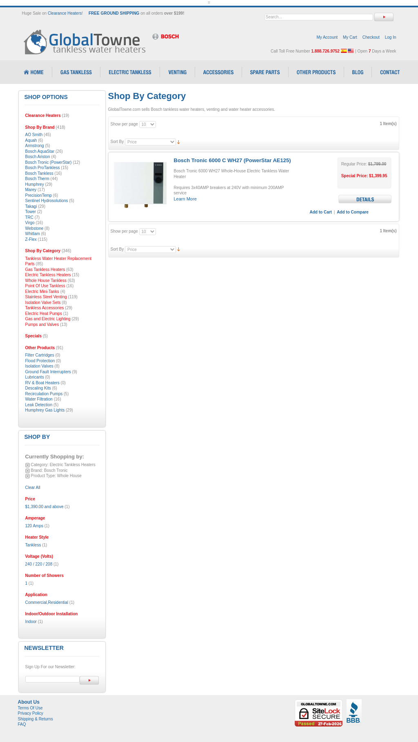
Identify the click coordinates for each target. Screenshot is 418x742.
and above (44, 506)
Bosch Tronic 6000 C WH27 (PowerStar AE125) (232, 160)
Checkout (371, 37)
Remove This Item (27, 465)
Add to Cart (321, 212)
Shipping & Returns (35, 719)
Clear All (32, 487)
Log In (390, 37)
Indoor (31, 621)
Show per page (124, 124)
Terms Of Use (30, 708)
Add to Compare (353, 212)
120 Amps (34, 526)
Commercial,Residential (47, 602)
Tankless (33, 545)
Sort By (117, 141)
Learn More (185, 198)
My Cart (350, 37)
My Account (327, 37)
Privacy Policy (30, 713)
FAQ (22, 724)
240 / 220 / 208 (39, 564)
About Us (29, 702)
